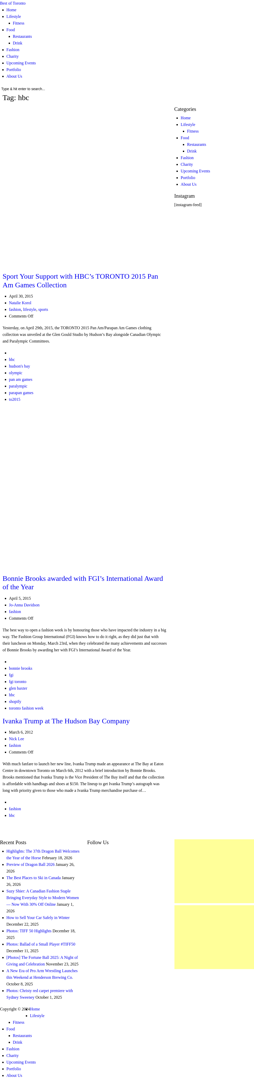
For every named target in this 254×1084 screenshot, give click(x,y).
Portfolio (13, 69)
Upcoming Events (21, 63)
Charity (12, 56)
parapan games (21, 393)
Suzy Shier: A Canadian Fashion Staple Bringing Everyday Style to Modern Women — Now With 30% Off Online (42, 897)
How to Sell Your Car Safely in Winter (38, 917)
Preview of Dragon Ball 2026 (30, 864)
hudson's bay (19, 366)
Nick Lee (16, 739)
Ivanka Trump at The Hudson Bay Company (66, 721)
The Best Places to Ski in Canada (33, 878)
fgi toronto (17, 681)
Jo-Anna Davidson (24, 605)
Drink (17, 43)
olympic (15, 373)
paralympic (18, 386)
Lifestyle (13, 16)
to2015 (14, 399)
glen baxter (18, 688)
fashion (15, 309)
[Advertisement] (214, 871)
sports (43, 309)
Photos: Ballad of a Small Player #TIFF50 (40, 944)
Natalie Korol (20, 303)
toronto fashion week (26, 708)
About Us (14, 76)
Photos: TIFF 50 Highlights (28, 931)
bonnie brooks (20, 668)
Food (10, 30)
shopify (15, 701)
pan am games (20, 379)
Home (11, 10)
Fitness (18, 23)
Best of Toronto (13, 3)
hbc (12, 359)
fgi (11, 675)
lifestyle (29, 309)
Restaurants (22, 36)
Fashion (12, 50)
